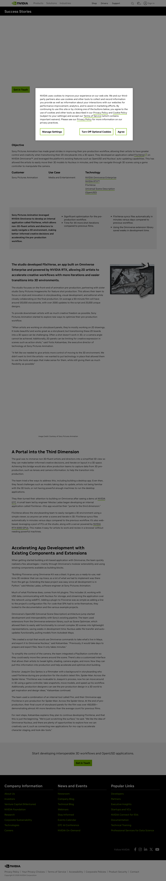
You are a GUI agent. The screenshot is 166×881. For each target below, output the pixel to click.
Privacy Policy (100, 112)
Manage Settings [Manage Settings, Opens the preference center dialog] (52, 131)
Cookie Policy (120, 112)
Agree (121, 131)
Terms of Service (92, 115)
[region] (84, 114)
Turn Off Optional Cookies (96, 131)
